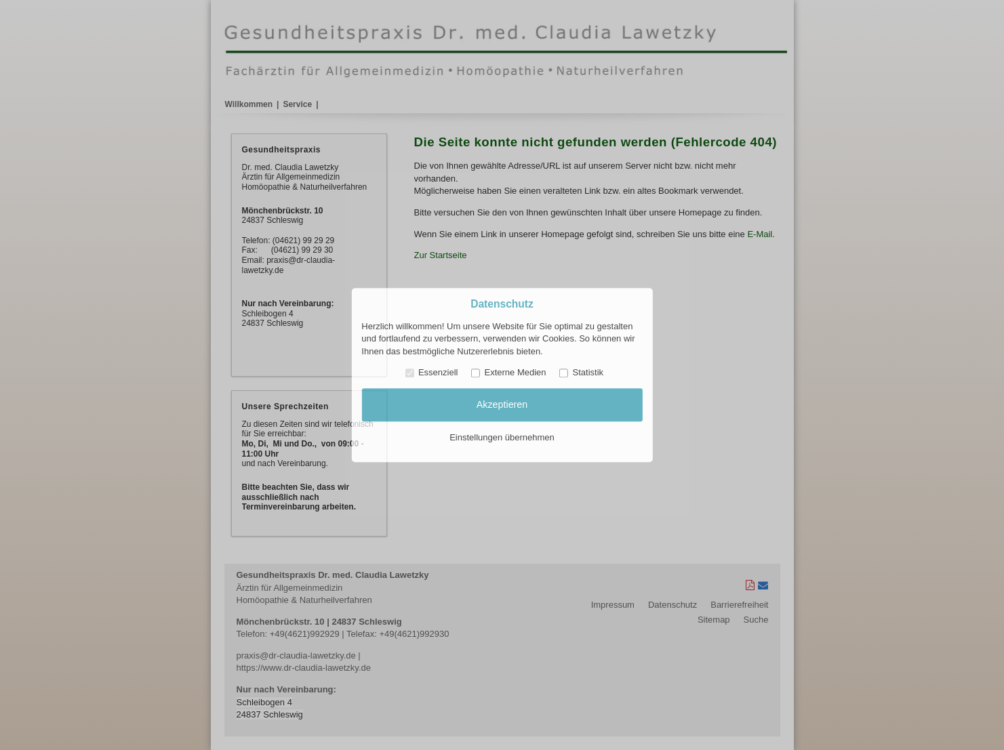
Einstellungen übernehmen (502, 437)
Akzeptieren (502, 405)
